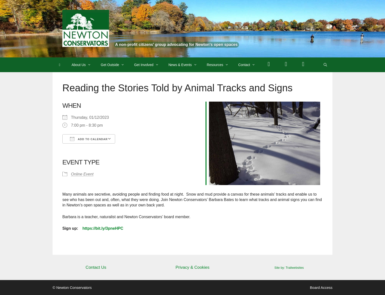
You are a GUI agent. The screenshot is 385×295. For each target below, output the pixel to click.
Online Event (82, 174)
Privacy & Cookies (192, 267)
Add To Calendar (89, 139)
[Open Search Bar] (325, 64)
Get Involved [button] (149, 64)
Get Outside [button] (115, 64)
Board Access (321, 287)
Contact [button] (249, 64)
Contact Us (96, 267)
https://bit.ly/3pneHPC (102, 228)
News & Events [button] (185, 64)
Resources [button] (220, 64)
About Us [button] (84, 64)
